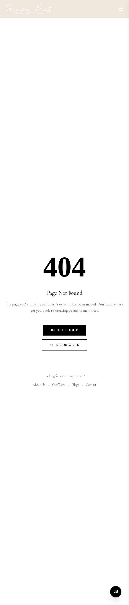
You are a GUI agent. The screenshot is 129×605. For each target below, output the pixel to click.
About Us (39, 385)
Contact (91, 385)
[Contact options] (115, 591)
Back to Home (64, 331)
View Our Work (64, 345)
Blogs (75, 385)
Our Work (58, 385)
